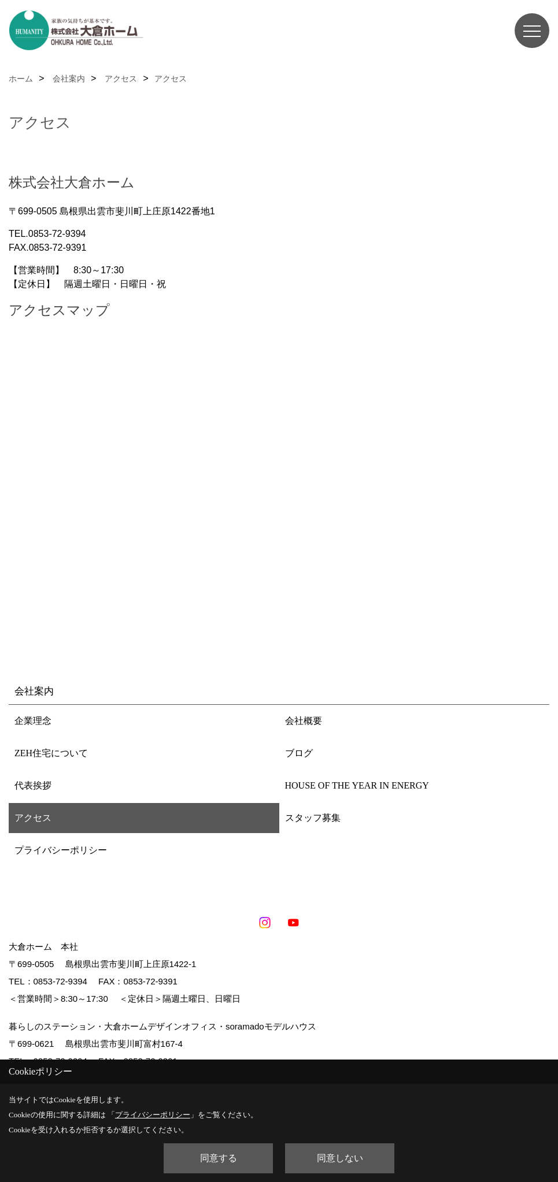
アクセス (32, 818)
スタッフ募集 (313, 818)
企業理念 (32, 721)
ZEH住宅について (51, 753)
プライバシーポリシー (60, 850)
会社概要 (303, 721)
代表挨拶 (32, 785)
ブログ (299, 753)
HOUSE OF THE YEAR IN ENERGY (357, 785)
